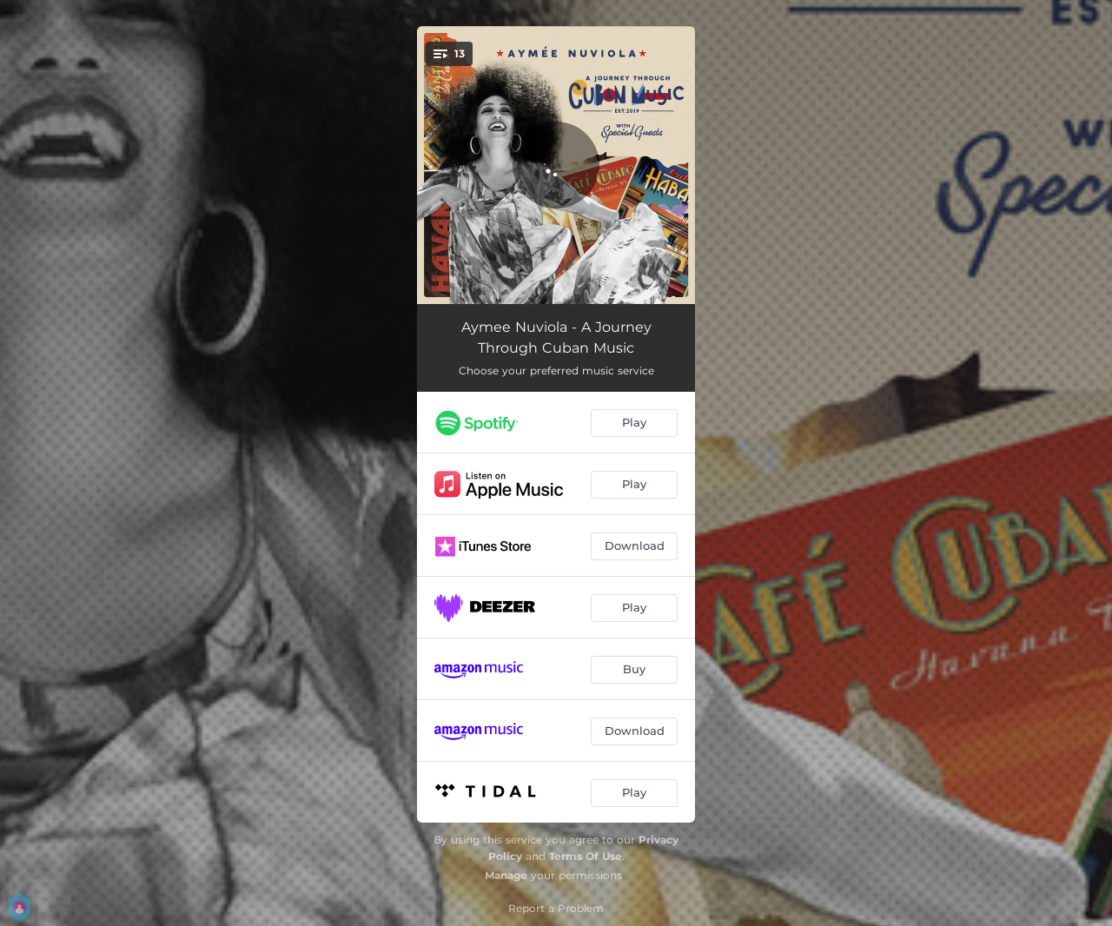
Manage (506, 875)
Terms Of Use (585, 856)
